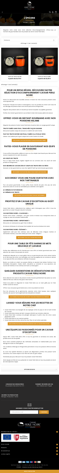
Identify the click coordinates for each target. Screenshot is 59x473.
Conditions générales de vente (31, 465)
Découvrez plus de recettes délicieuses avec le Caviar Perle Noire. (29, 324)
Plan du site (44, 465)
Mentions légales (16, 465)
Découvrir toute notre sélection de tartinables (29, 195)
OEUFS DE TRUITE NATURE (15, 76)
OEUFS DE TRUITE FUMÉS (44, 76)
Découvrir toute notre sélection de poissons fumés (29, 140)
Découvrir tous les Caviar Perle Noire (29, 237)
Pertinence (29, 40)
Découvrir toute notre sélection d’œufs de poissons (29, 172)
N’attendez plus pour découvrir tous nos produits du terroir (29, 297)
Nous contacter (29, 471)
